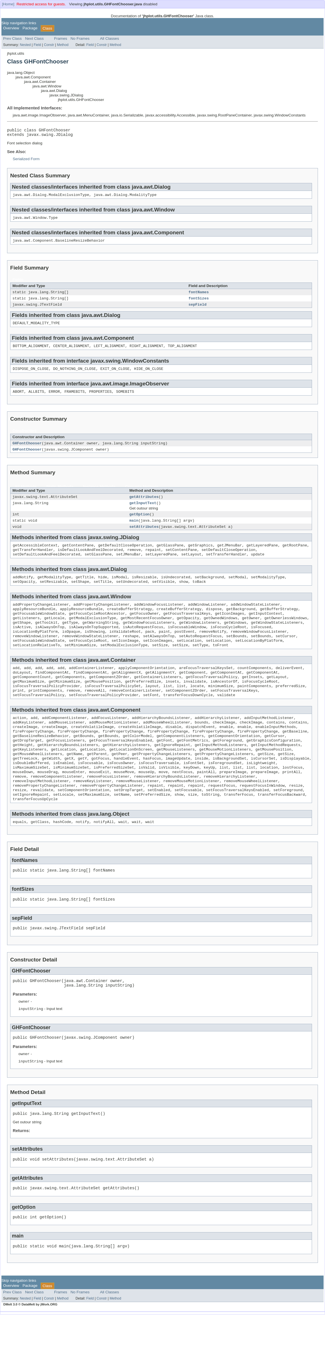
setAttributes (144, 537)
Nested (25, 45)
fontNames (198, 295)
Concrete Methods (142, 495)
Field (37, 45)
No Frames (80, 38)
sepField (197, 309)
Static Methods (59, 495)
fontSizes (198, 302)
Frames (60, 38)
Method (62, 45)
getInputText (142, 512)
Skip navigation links (18, 23)
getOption (139, 524)
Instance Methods (99, 495)
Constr (49, 45)
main (133, 530)
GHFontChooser (27, 450)
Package (30, 28)
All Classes (109, 38)
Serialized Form (26, 160)
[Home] (8, 4)
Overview (11, 28)
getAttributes (144, 505)
